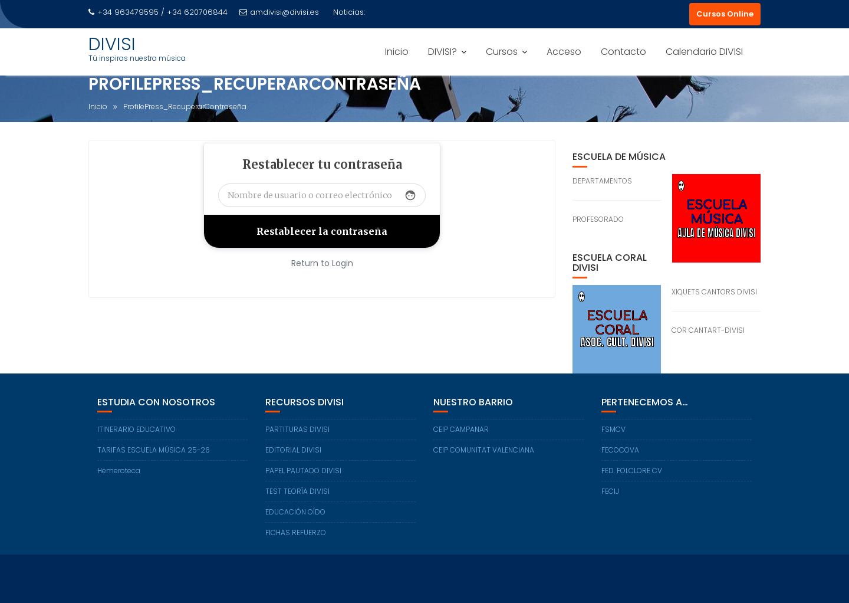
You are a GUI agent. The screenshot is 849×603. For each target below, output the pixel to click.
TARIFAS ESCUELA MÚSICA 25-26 (153, 450)
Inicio (397, 51)
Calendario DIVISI (704, 51)
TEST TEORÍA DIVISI (297, 491)
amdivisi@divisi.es (279, 12)
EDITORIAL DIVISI (293, 450)
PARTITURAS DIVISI (297, 429)
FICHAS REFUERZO (295, 532)
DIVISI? (442, 51)
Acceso (564, 51)
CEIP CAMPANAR (461, 429)
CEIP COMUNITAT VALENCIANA (483, 450)
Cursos (502, 51)
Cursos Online (724, 13)
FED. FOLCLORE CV (631, 471)
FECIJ (610, 491)
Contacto (623, 51)
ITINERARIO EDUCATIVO (136, 429)
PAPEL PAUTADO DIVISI (303, 471)
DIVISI (112, 44)
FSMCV (613, 429)
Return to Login (322, 263)
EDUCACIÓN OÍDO (295, 512)
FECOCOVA (620, 450)
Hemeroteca (118, 471)
